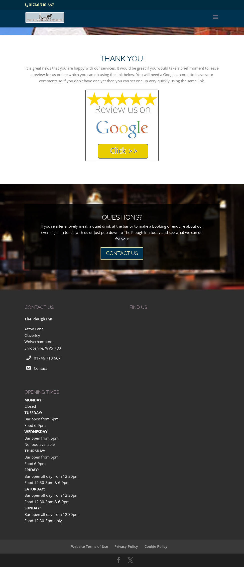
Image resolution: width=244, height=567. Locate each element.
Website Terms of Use (89, 546)
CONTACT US (122, 253)
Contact (40, 368)
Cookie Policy (155, 546)
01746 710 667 (47, 358)
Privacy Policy (126, 546)
